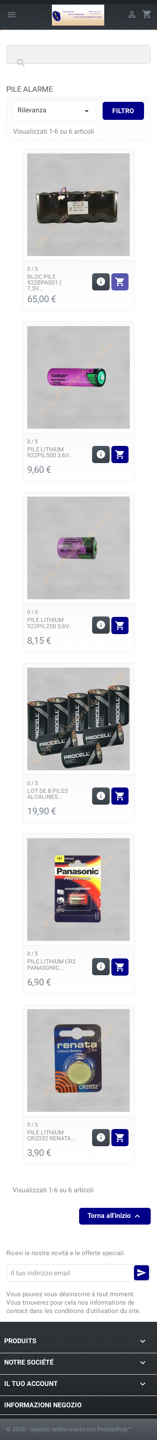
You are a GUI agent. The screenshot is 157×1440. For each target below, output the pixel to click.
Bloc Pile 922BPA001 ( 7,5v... (44, 282)
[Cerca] (78, 54)
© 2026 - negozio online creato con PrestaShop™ (68, 1429)
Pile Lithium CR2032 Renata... (51, 1135)
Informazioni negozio (43, 1405)
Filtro (123, 111)
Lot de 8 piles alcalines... (47, 793)
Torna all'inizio (115, 1216)
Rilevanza (55, 111)
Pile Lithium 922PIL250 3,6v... (50, 622)
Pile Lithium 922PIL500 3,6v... (50, 452)
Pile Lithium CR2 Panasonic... (51, 964)
